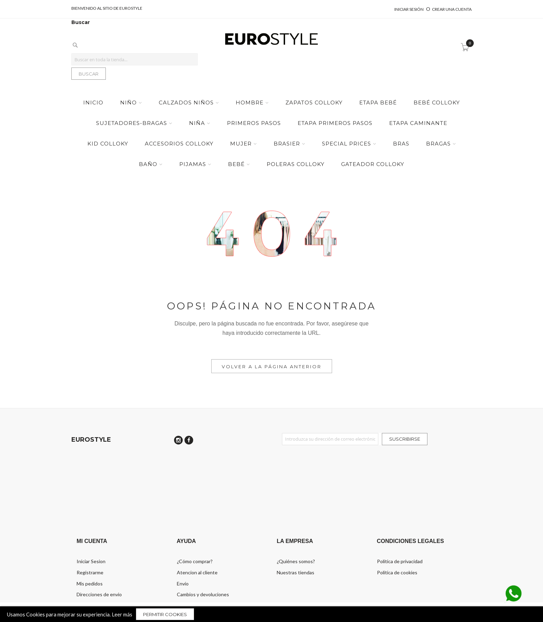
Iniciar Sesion (91, 561)
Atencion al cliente (197, 572)
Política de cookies (397, 572)
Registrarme (90, 572)
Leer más (122, 614)
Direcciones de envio (99, 594)
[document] (271, 614)
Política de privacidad (400, 561)
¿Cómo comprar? (195, 561)
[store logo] (271, 39)
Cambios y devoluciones (203, 594)
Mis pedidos (90, 583)
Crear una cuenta (452, 9)
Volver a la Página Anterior (272, 366)
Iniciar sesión (409, 9)
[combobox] (134, 59)
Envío (183, 583)
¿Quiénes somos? (296, 561)
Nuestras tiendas (295, 572)
